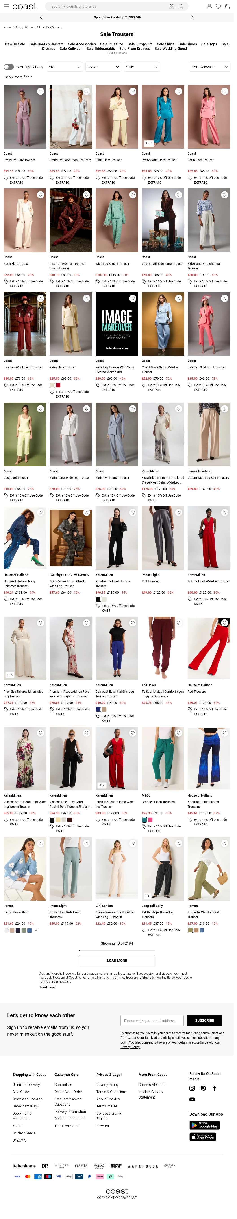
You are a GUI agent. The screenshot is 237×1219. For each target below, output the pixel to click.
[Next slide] (192, 17)
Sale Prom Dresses (134, 48)
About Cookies (108, 1099)
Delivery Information (70, 1111)
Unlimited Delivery (26, 1084)
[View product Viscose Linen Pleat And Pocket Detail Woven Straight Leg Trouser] (71, 780)
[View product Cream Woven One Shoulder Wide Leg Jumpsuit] (117, 881)
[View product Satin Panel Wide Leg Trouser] (71, 453)
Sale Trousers (54, 27)
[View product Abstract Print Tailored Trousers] (209, 777)
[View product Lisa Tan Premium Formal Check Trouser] (71, 238)
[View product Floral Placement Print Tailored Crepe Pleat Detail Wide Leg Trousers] (163, 453)
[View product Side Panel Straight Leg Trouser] (209, 238)
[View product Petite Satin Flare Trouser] (163, 135)
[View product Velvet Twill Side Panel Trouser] (163, 238)
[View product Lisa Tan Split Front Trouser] (209, 342)
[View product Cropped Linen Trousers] (163, 780)
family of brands (156, 1038)
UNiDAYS (19, 1140)
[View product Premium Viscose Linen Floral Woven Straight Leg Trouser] (71, 667)
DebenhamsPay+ (26, 1106)
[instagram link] (192, 1088)
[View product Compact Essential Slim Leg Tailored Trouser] (117, 670)
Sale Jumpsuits (140, 44)
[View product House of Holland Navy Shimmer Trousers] (25, 556)
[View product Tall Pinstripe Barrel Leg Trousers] (163, 887)
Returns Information (69, 1118)
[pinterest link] (203, 1088)
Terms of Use (106, 1106)
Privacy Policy (107, 1084)
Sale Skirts (165, 44)
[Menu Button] (6, 6)
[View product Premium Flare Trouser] (25, 135)
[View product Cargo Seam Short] (25, 885)
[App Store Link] (204, 1131)
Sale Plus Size (111, 44)
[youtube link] (192, 1099)
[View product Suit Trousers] (163, 550)
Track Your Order (67, 1126)
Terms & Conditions (111, 1092)
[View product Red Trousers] (209, 667)
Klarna (17, 1126)
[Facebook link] (214, 1088)
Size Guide (21, 1092)
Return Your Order (68, 1092)
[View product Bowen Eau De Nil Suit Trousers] (71, 881)
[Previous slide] (41, 17)
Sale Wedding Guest (170, 48)
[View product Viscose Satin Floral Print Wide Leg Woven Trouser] (25, 777)
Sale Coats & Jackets (46, 44)
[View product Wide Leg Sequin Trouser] (117, 238)
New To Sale (15, 44)
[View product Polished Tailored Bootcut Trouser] (117, 559)
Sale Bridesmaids (101, 48)
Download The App (27, 1099)
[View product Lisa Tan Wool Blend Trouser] (25, 342)
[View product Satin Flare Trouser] (117, 135)
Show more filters (18, 77)
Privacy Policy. (130, 1047)
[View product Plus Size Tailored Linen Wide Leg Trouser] (25, 667)
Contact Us (63, 1084)
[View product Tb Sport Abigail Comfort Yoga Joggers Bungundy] (163, 661)
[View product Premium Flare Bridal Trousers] (71, 135)
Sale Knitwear (71, 48)
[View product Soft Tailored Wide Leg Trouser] (209, 556)
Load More (117, 961)
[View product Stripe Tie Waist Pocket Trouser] (209, 885)
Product (102, 1126)
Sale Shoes (188, 44)
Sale (17, 27)
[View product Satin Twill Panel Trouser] (117, 453)
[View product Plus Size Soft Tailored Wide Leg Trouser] (117, 777)
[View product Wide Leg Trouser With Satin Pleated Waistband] (117, 342)
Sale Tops (209, 44)
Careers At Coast (152, 1084)
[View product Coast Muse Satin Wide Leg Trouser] (163, 342)
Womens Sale (33, 27)
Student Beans (24, 1133)
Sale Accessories (82, 44)
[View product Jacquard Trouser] (25, 453)
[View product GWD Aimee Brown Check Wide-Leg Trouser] (71, 550)
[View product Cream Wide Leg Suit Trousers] (209, 447)
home (7, 27)
